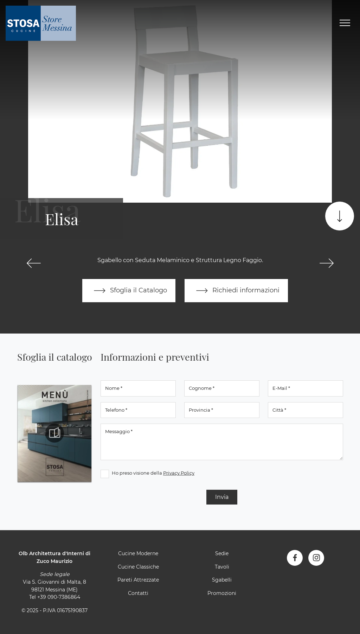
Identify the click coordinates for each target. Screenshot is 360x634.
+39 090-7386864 (58, 597)
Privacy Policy (178, 473)
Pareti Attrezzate (138, 580)
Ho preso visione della (153, 473)
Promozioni (221, 593)
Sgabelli (222, 580)
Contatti (138, 593)
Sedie (222, 553)
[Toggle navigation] (344, 23)
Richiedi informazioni (236, 290)
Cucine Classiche (138, 567)
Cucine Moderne (138, 553)
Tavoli (222, 567)
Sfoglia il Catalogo (129, 290)
